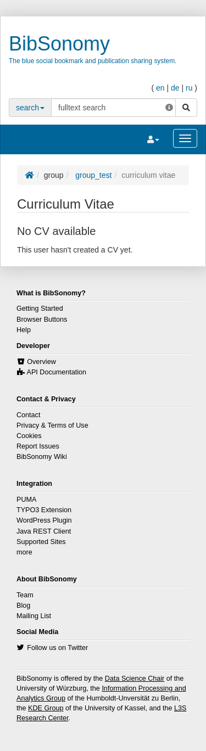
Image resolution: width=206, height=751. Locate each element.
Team (25, 595)
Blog (23, 605)
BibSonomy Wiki (41, 457)
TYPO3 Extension (43, 510)
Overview (41, 362)
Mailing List (33, 616)
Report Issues (37, 446)
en (160, 87)
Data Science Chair (135, 678)
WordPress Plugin (44, 520)
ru (189, 87)
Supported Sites (41, 542)
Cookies (29, 436)
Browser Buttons (41, 319)
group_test (92, 175)
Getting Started (39, 308)
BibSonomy (59, 43)
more (24, 552)
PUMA (26, 499)
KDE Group (45, 708)
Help (23, 330)
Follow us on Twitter (57, 648)
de (175, 87)
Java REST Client (43, 531)
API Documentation (57, 372)
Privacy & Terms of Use (52, 425)
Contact (28, 415)
